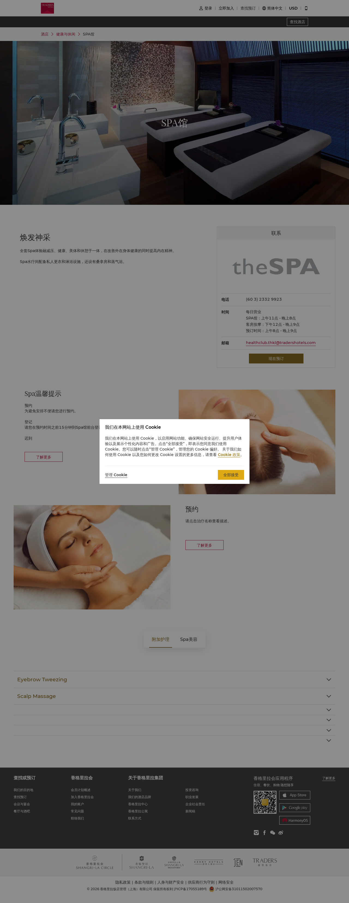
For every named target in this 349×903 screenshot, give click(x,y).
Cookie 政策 (229, 454)
